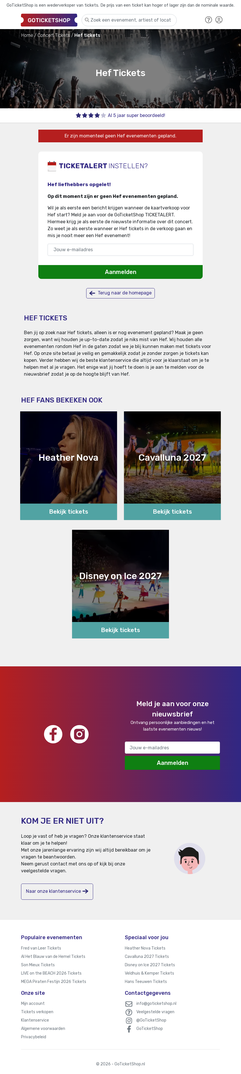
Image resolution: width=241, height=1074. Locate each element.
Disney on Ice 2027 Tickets (150, 965)
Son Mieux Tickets (38, 965)
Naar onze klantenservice (57, 891)
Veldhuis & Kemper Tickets (149, 973)
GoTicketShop (149, 1028)
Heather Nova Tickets (145, 948)
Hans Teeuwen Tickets (146, 981)
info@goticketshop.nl (156, 1003)
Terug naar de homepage (120, 293)
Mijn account (33, 1003)
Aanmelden (120, 271)
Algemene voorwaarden (43, 1028)
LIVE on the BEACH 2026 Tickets (51, 973)
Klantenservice (35, 1020)
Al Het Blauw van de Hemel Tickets (53, 956)
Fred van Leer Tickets (41, 948)
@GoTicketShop (151, 1020)
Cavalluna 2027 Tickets (147, 956)
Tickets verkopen (37, 1011)
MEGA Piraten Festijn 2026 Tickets (53, 981)
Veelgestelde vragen (155, 1011)
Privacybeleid (33, 1037)
